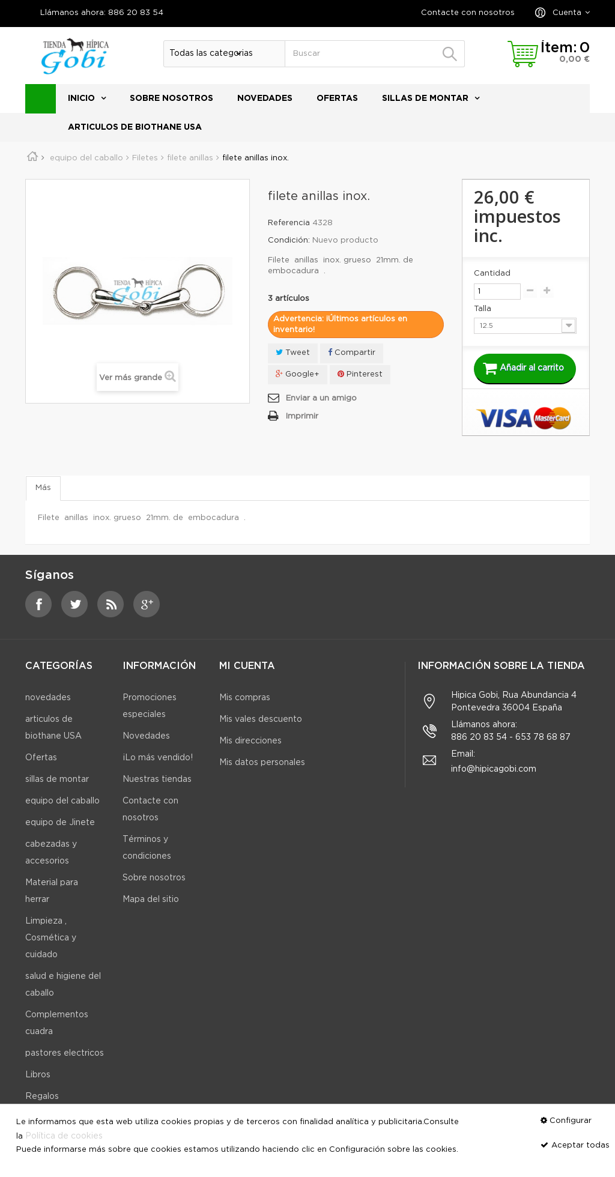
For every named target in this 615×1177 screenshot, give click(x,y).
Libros (37, 1075)
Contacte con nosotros (468, 13)
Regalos (42, 1096)
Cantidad (492, 273)
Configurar (571, 1121)
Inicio (81, 98)
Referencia (289, 223)
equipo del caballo (62, 801)
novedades (264, 98)
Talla (484, 309)
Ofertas (337, 98)
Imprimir (302, 416)
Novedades (146, 736)
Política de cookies (64, 1136)
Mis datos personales (262, 762)
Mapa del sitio (151, 899)
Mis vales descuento (260, 719)
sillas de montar (425, 98)
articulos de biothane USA (135, 127)
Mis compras (244, 697)
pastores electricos (64, 1053)
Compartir (351, 352)
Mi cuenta (247, 666)
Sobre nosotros (171, 98)
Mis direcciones (250, 741)
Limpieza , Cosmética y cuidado (50, 938)
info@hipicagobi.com (493, 769)
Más (43, 488)
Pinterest (360, 374)
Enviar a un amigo (321, 398)
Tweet (293, 352)
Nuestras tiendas (157, 779)
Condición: (289, 240)
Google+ (298, 374)
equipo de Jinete (60, 822)
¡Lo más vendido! (158, 757)
